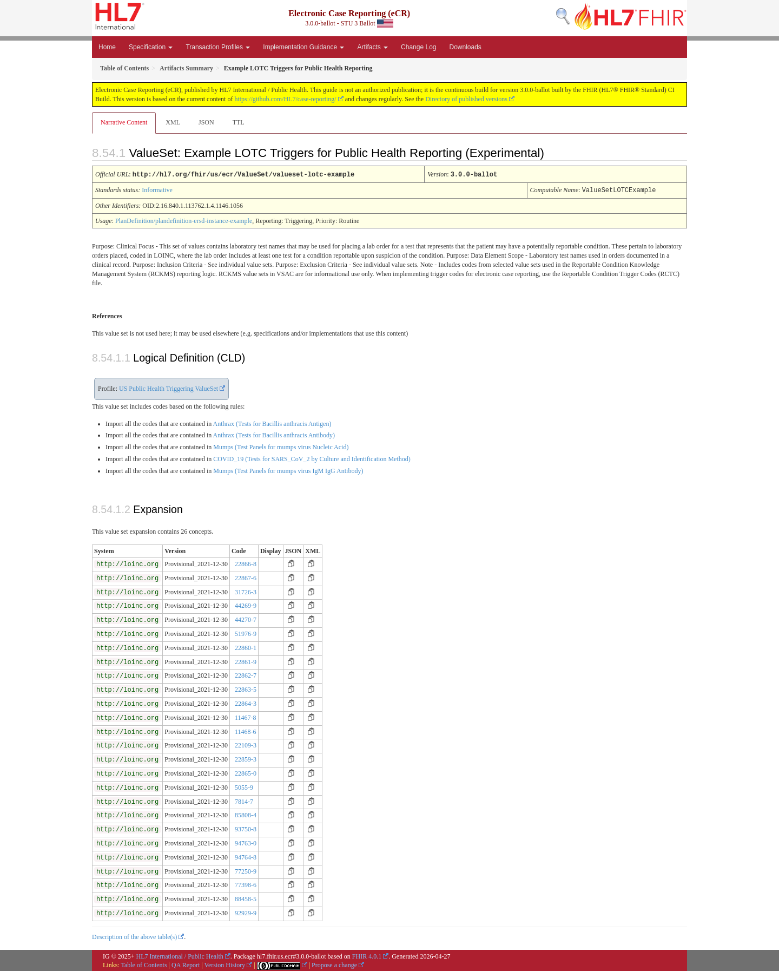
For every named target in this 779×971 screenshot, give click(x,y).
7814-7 (244, 800)
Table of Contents (144, 964)
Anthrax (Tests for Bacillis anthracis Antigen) (272, 423)
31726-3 (245, 591)
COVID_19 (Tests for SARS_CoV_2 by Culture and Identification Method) (311, 458)
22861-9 (245, 661)
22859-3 (245, 758)
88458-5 (245, 898)
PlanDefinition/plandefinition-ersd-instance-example (183, 220)
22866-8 (245, 563)
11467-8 (245, 716)
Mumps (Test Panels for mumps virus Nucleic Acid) (280, 446)
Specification (151, 47)
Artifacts (372, 47)
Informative (157, 189)
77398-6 (245, 884)
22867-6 (245, 577)
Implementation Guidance (303, 47)
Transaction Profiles (218, 47)
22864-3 (245, 702)
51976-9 (245, 633)
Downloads (465, 47)
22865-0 (245, 772)
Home (107, 47)
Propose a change (334, 964)
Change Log (418, 47)
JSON (206, 122)
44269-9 (245, 604)
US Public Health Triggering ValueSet (168, 387)
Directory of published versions (466, 99)
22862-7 (245, 674)
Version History (225, 964)
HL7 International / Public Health (179, 955)
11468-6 (245, 730)
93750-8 (245, 828)
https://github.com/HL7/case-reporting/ (285, 99)
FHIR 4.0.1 (366, 955)
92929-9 (245, 912)
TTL (239, 122)
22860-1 (245, 647)
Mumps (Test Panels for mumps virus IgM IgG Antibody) (288, 470)
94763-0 (245, 842)
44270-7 (245, 618)
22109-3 (245, 744)
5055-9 (244, 786)
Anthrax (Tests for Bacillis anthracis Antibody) (274, 434)
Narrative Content (124, 122)
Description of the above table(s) (134, 936)
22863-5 (245, 688)
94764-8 (245, 856)
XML (173, 122)
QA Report (185, 964)
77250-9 (245, 870)
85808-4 (245, 814)
